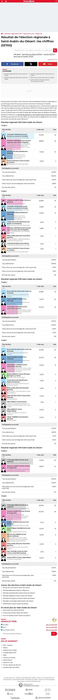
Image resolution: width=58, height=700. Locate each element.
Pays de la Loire (29, 34)
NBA (4, 655)
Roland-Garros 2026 (10, 650)
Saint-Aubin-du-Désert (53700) (13, 610)
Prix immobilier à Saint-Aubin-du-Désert (16, 615)
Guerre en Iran (8, 662)
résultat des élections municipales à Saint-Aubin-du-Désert (37, 115)
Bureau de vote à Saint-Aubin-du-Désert (16, 588)
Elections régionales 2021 (13, 34)
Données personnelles (18, 679)
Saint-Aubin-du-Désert (37, 80)
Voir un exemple (51, 625)
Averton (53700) (49, 54)
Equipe (18, 677)
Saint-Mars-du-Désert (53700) (32, 54)
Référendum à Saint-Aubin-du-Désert (15, 604)
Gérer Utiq (41, 679)
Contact (39, 677)
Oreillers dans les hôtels (11, 667)
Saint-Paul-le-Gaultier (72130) (23, 56)
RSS (53, 677)
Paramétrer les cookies (31, 679)
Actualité (4, 625)
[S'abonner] (29, 634)
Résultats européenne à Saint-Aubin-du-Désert (19, 598)
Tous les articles (46, 677)
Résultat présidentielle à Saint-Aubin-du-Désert (19, 593)
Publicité (33, 677)
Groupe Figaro (21, 681)
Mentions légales (49, 679)
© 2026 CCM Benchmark (34, 681)
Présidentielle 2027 (9, 653)
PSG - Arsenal (7, 645)
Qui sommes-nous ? (9, 677)
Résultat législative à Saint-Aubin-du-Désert (17, 596)
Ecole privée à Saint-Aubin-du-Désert (15, 613)
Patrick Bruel (7, 660)
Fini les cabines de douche (12, 665)
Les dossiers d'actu (8, 630)
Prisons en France (9, 658)
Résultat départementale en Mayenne (16, 590)
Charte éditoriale (25, 677)
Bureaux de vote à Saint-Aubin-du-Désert (42, 77)
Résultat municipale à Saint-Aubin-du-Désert (18, 601)
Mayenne (39, 34)
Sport (3, 627)
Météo (5, 648)
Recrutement (7, 679)
